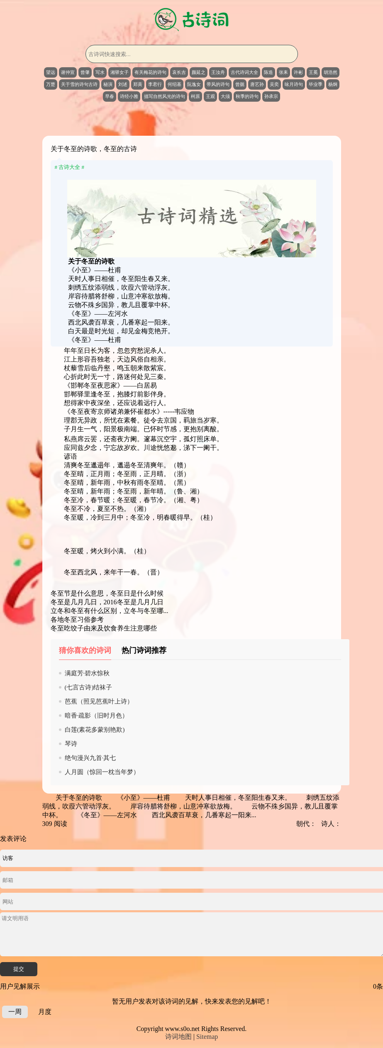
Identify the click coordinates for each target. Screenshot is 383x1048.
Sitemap (207, 1036)
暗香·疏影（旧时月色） (97, 715)
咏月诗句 (294, 84)
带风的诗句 (218, 84)
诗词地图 (178, 1036)
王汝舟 (218, 72)
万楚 (50, 84)
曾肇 (85, 72)
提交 (18, 969)
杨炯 (332, 84)
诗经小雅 (129, 96)
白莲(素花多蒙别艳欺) (95, 729)
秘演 (107, 84)
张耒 (283, 72)
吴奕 (274, 84)
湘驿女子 (119, 72)
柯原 (195, 96)
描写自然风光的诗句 (164, 96)
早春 (109, 96)
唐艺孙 (257, 84)
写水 (100, 72)
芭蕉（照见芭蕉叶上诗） (99, 701)
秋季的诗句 (247, 96)
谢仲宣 (68, 72)
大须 (225, 96)
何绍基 (174, 84)
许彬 (298, 72)
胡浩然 (330, 72)
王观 (210, 96)
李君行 (155, 84)
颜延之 (198, 72)
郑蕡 (137, 84)
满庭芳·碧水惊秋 (87, 673)
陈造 (268, 72)
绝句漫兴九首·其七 (90, 758)
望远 (50, 72)
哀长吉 (179, 72)
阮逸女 (194, 84)
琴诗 (71, 743)
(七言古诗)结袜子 (88, 687)
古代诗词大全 (244, 72)
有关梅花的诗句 (150, 72)
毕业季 (315, 84)
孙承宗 (271, 96)
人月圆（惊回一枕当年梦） (102, 772)
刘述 (122, 84)
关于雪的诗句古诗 (79, 84)
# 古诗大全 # (70, 167)
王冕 (313, 72)
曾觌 (239, 84)
